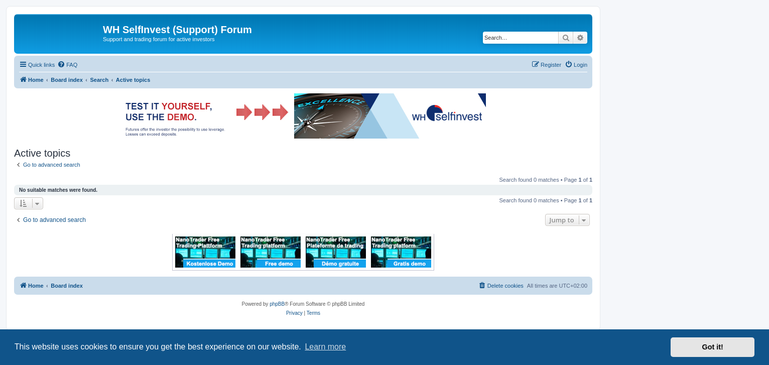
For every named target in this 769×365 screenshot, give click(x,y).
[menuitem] (67, 65)
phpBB (277, 304)
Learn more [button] (325, 346)
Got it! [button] (712, 347)
